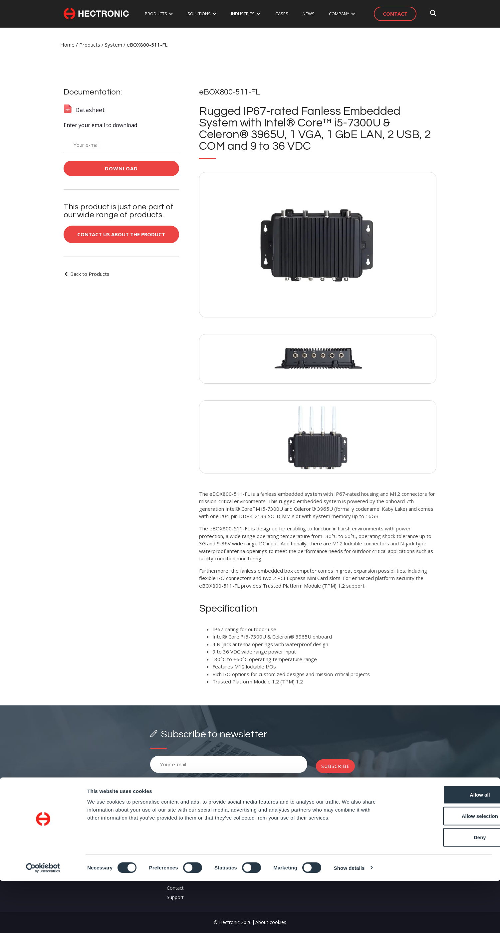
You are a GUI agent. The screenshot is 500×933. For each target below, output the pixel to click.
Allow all (444, 846)
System (113, 44)
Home (67, 44)
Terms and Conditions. (225, 780)
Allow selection (444, 868)
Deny (444, 889)
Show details (349, 920)
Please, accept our (203, 780)
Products (89, 44)
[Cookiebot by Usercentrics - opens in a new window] (43, 920)
